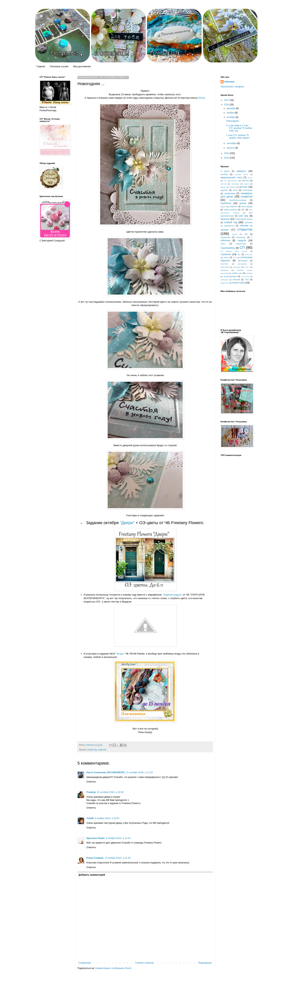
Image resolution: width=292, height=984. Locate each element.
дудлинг (224, 190)
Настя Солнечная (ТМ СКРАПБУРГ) (105, 772)
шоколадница (230, 276)
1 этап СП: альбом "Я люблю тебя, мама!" (238, 136)
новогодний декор (243, 219)
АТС (225, 181)
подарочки (225, 237)
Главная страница (144, 962)
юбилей (236, 279)
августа (231, 148)
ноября (231, 112)
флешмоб (242, 260)
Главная (40, 66)
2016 (227, 104)
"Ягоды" (120, 653)
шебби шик (236, 273)
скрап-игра (241, 244)
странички (226, 254)
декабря (231, 108)
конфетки (246, 196)
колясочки (229, 193)
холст (247, 267)
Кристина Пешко (95, 838)
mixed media (238, 282)
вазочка (245, 180)
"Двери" (127, 522)
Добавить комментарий (92, 875)
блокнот (234, 181)
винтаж (224, 184)
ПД (245, 234)
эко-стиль (245, 276)
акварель (241, 171)
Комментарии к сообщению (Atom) (113, 968)
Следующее (84, 962)
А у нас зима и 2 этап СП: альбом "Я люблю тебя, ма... (239, 128)
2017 (227, 100)
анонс (250, 178)
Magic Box (225, 283)
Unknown (229, 81)
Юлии (201, 97)
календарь (247, 190)
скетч (223, 244)
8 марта (225, 171)
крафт (223, 207)
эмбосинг (224, 280)
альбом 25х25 (241, 174)
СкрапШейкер (228, 248)
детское (243, 187)
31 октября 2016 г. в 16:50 (110, 792)
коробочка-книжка (237, 200)
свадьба (242, 240)
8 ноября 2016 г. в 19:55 (107, 818)
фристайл (225, 267)
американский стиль (231, 177)
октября (231, 117)
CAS (247, 279)
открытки (102, 749)
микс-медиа (246, 206)
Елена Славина (95, 858)
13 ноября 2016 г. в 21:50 (117, 858)
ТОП (235, 257)
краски (242, 203)
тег (239, 254)
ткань (226, 257)
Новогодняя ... (233, 121)
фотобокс (225, 264)
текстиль (248, 254)
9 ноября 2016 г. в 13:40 (118, 838)
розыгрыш (241, 237)
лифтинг (233, 206)
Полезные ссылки (59, 66)
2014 (227, 157)
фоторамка (242, 264)
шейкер (249, 273)
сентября (232, 143)
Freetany (91, 792)
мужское (225, 219)
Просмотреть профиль (232, 86)
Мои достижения (82, 66)
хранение (224, 270)
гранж (246, 184)
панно (234, 234)
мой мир (243, 216)
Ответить (91, 781)
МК (243, 210)
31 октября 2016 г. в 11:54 (139, 772)
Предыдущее (205, 962)
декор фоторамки (228, 187)
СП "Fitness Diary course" (234, 251)
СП (242, 247)
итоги (235, 190)
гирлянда (235, 184)
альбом (224, 174)
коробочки (226, 203)
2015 (227, 153)
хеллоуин (237, 267)
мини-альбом (230, 210)
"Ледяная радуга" (172, 594)
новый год (92, 749)
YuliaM (90, 818)
